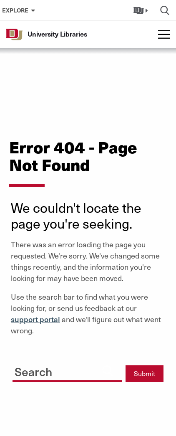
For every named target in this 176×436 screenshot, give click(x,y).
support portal (35, 319)
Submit (144, 373)
